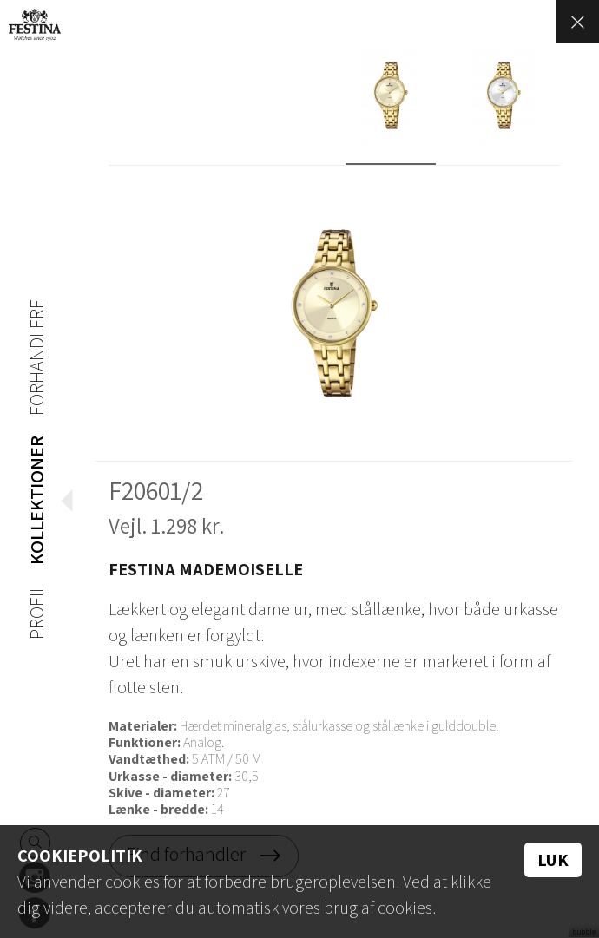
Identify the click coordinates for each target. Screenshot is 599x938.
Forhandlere (34, 353)
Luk (553, 860)
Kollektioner (34, 497)
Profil (34, 613)
